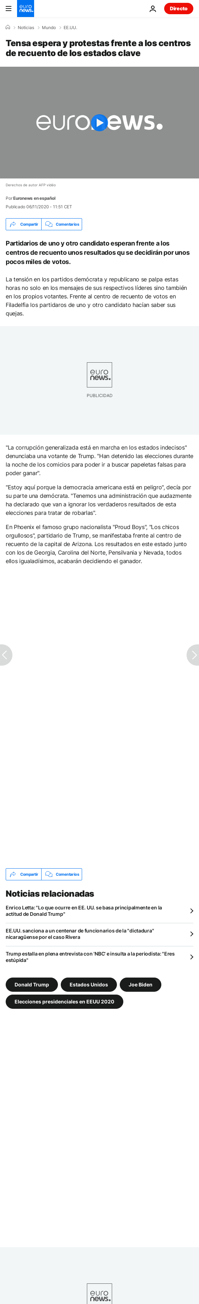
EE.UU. (70, 28)
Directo (179, 8)
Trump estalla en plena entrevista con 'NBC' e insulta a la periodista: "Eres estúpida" (90, 957)
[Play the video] (99, 122)
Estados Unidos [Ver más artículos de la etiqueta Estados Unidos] (89, 984)
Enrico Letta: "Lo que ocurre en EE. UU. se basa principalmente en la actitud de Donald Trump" (84, 910)
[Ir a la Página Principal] (25, 8)
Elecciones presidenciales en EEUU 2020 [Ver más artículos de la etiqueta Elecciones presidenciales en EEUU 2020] (64, 1001)
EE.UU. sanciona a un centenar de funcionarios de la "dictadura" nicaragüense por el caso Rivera (80, 934)
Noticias (26, 28)
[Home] (8, 27)
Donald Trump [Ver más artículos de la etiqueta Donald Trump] (32, 984)
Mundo (49, 28)
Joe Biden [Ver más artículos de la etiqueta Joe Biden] (140, 984)
